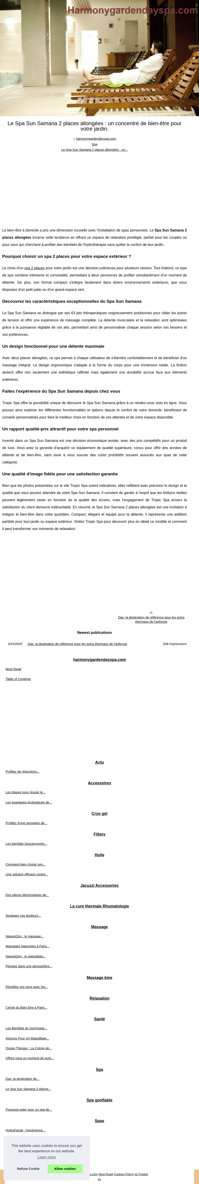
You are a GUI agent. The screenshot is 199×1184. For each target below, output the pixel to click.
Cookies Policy (123, 1174)
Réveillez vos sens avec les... (27, 987)
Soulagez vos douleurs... (23, 915)
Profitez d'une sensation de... (26, 823)
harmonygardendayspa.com (96, 138)
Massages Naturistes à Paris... (27, 946)
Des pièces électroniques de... (27, 895)
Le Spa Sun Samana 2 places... (28, 1089)
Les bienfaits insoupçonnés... (26, 844)
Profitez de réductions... (22, 771)
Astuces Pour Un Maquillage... (27, 1038)
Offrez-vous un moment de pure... (30, 1058)
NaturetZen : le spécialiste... (26, 956)
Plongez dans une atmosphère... (29, 966)
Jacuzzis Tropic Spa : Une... (26, 1140)
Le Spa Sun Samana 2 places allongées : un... (94, 149)
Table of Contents (18, 679)
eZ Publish (141, 1174)
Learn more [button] (46, 1157)
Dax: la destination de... (22, 1079)
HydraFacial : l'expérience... (25, 1130)
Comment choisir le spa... (24, 1160)
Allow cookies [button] (65, 1169)
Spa (95, 144)
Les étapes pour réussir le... (26, 792)
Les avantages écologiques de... (29, 802)
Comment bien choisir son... (26, 864)
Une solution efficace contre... (27, 874)
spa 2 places (34, 268)
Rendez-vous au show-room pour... (31, 1150)
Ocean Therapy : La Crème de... (29, 1048)
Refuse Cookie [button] (28, 1169)
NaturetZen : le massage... (25, 936)
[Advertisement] (94, 186)
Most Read (13, 669)
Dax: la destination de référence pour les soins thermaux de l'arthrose (151, 619)
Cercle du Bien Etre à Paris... (26, 1007)
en (99, 1179)
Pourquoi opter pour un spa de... (29, 1109)
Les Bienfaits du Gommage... (26, 1028)
